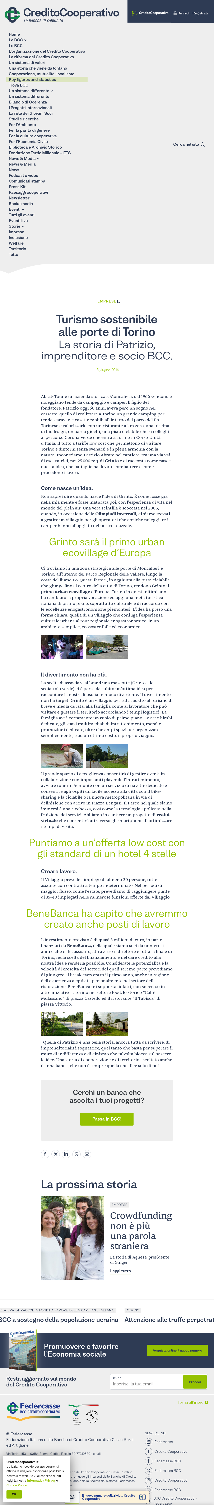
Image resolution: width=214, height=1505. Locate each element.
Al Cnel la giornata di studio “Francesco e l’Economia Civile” (153, 1494)
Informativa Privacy (41, 1480)
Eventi (14, 209)
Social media (21, 204)
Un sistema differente (29, 91)
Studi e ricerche (24, 119)
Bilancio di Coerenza (28, 102)
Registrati (200, 13)
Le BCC (16, 40)
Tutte (13, 254)
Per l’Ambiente (22, 125)
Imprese (16, 232)
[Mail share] (87, 1154)
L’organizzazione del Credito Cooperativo (47, 51)
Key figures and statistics (32, 79)
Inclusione (18, 237)
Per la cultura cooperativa (33, 136)
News (14, 170)
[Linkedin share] (66, 1154)
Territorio (17, 249)
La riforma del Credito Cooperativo (41, 57)
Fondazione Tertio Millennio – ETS (40, 153)
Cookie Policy (16, 1485)
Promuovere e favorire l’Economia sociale (81, 1350)
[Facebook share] (45, 1154)
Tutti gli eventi (21, 215)
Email (118, 1378)
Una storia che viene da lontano (38, 68)
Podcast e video (23, 175)
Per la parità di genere (29, 130)
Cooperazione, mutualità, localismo (41, 74)
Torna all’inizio (191, 1402)
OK (14, 1494)
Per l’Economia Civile (28, 141)
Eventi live (18, 220)
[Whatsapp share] (76, 1154)
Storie (14, 226)
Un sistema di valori (27, 62)
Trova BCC (18, 85)
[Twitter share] (55, 1154)
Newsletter (19, 198)
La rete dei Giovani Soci (31, 113)
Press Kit (17, 187)
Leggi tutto (120, 1271)
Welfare (16, 243)
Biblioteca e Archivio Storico (35, 147)
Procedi (195, 1382)
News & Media (22, 158)
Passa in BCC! (106, 1119)
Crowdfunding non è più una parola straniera (141, 1231)
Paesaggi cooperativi (28, 192)
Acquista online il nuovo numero (177, 1350)
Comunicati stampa (27, 181)
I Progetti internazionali (30, 108)
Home (14, 34)
